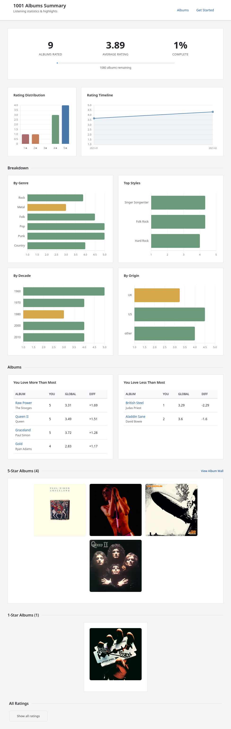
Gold (18, 443)
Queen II (22, 416)
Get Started (205, 10)
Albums (183, 10)
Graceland (23, 430)
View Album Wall (212, 471)
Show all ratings (28, 716)
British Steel (135, 402)
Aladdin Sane (135, 416)
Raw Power (23, 402)
